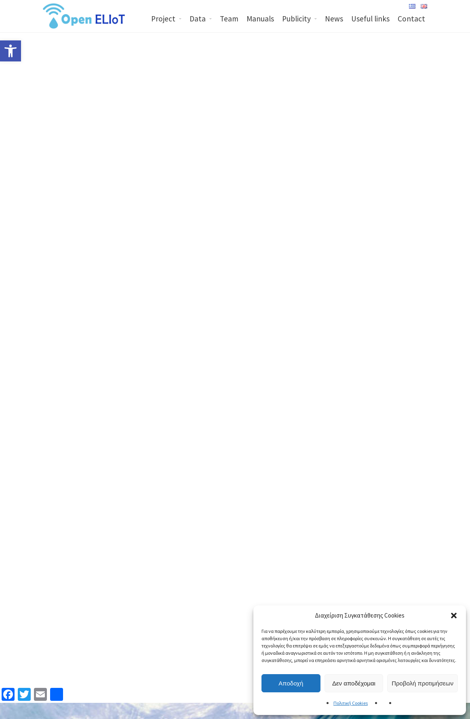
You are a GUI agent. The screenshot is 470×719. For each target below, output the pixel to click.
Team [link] (229, 18)
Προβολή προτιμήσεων (422, 683)
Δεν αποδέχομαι (353, 683)
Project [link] (163, 18)
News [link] (334, 18)
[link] (10, 50)
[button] (454, 615)
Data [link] (198, 18)
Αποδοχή (290, 683)
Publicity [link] (296, 18)
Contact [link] (411, 18)
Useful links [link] (370, 18)
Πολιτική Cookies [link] (350, 703)
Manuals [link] (260, 18)
